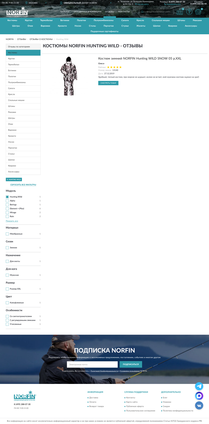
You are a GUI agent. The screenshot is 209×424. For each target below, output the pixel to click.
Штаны (181, 20)
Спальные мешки (161, 20)
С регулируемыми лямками (22, 320)
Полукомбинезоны (103, 20)
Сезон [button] (9, 241)
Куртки (28, 20)
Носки (78, 26)
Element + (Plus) (17, 209)
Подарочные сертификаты (104, 31)
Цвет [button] (9, 296)
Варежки (45, 26)
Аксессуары (191, 26)
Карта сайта (131, 402)
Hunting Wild (16, 197)
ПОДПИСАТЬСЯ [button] (131, 364)
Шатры (16, 26)
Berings (13, 205)
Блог (165, 398)
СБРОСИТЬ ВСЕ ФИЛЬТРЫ (23, 185)
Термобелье (46, 20)
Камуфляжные (17, 303)
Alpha (12, 201)
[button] (172, 4)
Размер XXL (15, 289)
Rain (12, 216)
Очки (30, 26)
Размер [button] (10, 283)
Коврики (172, 26)
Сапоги (125, 20)
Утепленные (15, 324)
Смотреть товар (108, 83)
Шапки (156, 26)
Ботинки (64, 20)
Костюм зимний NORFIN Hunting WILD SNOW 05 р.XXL (139, 58)
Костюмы (12, 20)
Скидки (166, 407)
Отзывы (109, 12)
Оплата (92, 402)
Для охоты (15, 261)
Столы (92, 26)
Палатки (81, 20)
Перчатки (109, 26)
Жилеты (140, 26)
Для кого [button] (11, 269)
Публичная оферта (135, 407)
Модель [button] (11, 191)
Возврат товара (96, 407)
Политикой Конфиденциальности (104, 371)
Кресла (140, 20)
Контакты (124, 12)
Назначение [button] (13, 255)
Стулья (125, 26)
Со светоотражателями (21, 316)
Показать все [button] (12, 221)
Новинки (167, 402)
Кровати (62, 26)
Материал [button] (12, 228)
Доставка (93, 398)
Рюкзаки (197, 20)
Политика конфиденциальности (178, 411)
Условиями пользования (130, 371)
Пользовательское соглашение (140, 411)
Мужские (14, 275)
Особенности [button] (14, 310)
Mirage (13, 213)
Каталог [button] (65, 12)
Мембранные (16, 234)
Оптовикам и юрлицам (87, 12)
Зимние (13, 248)
